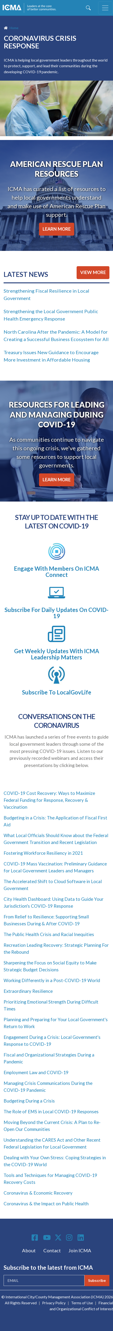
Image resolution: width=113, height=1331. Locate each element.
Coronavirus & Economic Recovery (38, 1193)
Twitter (58, 1237)
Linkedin (81, 1237)
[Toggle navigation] (105, 7)
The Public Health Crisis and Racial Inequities (49, 934)
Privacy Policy (54, 1302)
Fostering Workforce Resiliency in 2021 (43, 853)
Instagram (70, 1237)
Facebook (35, 1237)
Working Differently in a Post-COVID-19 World (52, 980)
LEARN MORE (57, 229)
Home (14, 28)
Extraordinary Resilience (28, 991)
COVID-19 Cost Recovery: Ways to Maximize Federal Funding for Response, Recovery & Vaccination (49, 800)
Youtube (47, 1237)
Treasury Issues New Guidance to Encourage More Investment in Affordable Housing (51, 356)
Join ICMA (79, 1250)
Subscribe (97, 1280)
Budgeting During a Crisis (29, 1100)
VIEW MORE (93, 272)
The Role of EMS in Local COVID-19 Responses (51, 1111)
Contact (52, 1250)
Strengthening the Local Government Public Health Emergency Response (51, 314)
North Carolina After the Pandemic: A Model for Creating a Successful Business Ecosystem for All (56, 335)
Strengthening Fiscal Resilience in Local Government (46, 294)
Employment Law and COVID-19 (36, 1072)
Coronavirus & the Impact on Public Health (46, 1203)
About (29, 1250)
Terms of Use (82, 1302)
